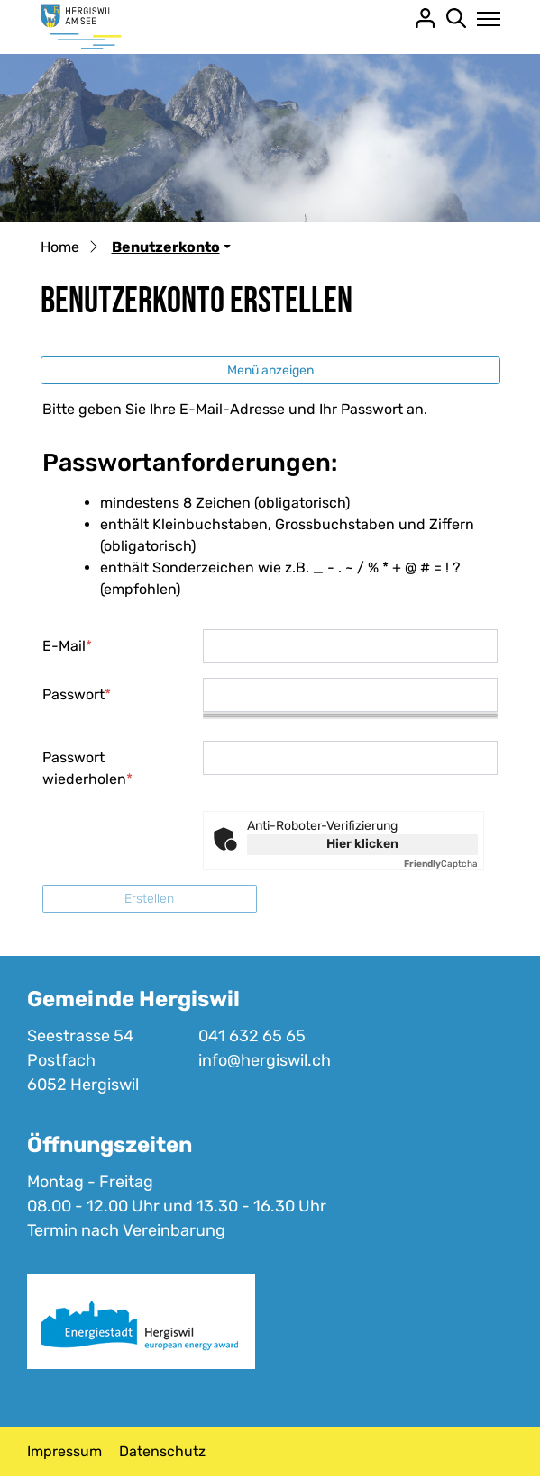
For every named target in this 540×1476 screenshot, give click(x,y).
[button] (171, 247)
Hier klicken (362, 843)
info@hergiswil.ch (264, 1060)
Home (60, 247)
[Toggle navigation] (483, 18)
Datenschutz (162, 1451)
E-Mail (67, 645)
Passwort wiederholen (87, 768)
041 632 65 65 (252, 1036)
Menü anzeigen (270, 370)
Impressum (64, 1451)
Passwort (76, 694)
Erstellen (149, 898)
